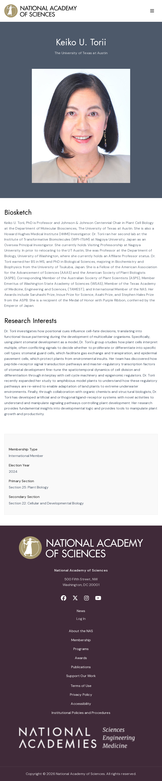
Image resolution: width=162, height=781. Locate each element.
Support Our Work (81, 676)
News (81, 611)
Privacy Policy (81, 694)
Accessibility (81, 703)
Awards (81, 658)
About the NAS (81, 631)
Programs (81, 649)
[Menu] (152, 10)
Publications (81, 667)
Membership (81, 640)
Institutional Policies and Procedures (81, 712)
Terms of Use (81, 685)
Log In (81, 619)
